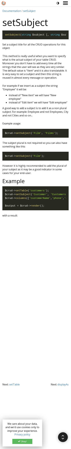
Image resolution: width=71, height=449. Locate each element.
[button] (63, 437)
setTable (14, 384)
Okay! (22, 441)
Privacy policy (22, 434)
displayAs (63, 384)
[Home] (4, 3)
